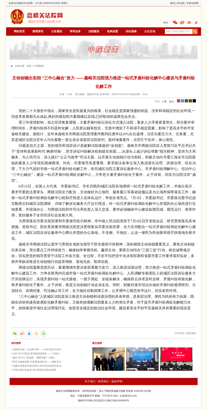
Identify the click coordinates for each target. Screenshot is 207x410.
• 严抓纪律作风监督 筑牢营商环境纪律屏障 (34, 370)
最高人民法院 (177, 3)
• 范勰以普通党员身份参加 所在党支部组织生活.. (37, 365)
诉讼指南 (131, 31)
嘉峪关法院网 (37, 17)
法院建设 (93, 31)
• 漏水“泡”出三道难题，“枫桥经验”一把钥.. (33, 357)
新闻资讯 (37, 31)
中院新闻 (39, 66)
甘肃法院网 (192, 3)
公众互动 (149, 31)
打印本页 (179, 333)
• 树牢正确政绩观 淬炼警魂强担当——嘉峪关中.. (37, 361)
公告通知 (56, 31)
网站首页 (19, 31)
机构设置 (112, 31)
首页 (29, 66)
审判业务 (75, 31)
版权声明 (116, 381)
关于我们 (90, 381)
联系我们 (103, 381)
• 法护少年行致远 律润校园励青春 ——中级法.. (36, 353)
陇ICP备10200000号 (118, 400)
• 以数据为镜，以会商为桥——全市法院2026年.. (37, 349)
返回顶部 (191, 333)
